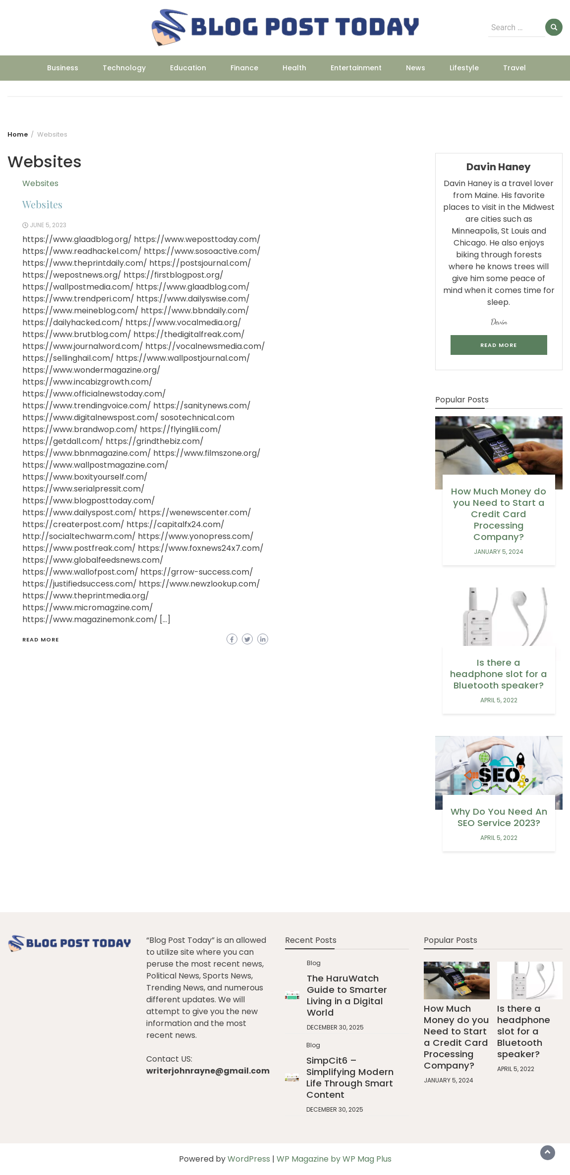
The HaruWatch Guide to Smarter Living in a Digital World (347, 995)
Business (62, 68)
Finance (244, 68)
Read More (40, 639)
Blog (314, 963)
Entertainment (356, 68)
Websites (40, 183)
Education (188, 68)
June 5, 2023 (48, 225)
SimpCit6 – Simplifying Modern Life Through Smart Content (350, 1077)
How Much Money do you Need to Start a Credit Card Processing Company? (498, 514)
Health (294, 68)
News (415, 68)
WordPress (249, 1159)
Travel (514, 68)
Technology (124, 68)
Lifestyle (464, 68)
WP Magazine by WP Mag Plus (334, 1159)
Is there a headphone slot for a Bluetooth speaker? (498, 673)
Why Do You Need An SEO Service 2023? (499, 817)
